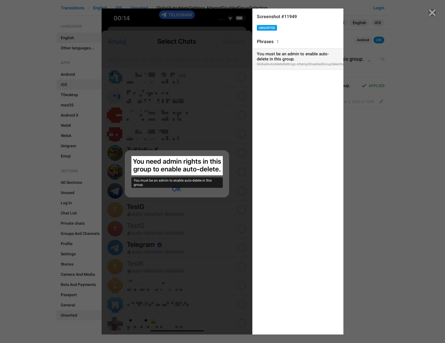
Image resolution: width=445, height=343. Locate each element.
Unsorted (267, 28)
